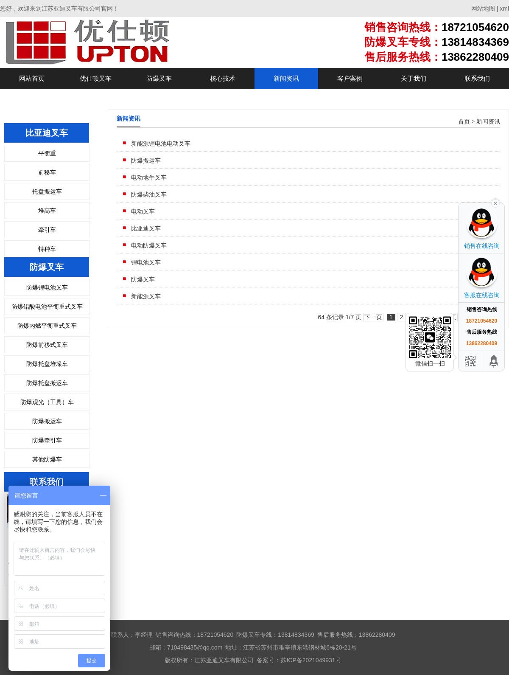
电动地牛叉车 (149, 177)
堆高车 (47, 210)
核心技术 (222, 78)
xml (504, 8)
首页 (464, 121)
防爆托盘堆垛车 (47, 363)
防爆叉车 (159, 78)
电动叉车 (143, 211)
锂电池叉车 (146, 262)
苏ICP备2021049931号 (310, 660)
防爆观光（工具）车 (47, 402)
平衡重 (47, 153)
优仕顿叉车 (96, 78)
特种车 (47, 248)
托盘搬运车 (47, 191)
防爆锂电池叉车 (47, 287)
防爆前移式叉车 (47, 344)
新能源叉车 (146, 296)
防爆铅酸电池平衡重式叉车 (47, 306)
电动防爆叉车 (149, 245)
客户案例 (350, 78)
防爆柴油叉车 (149, 194)
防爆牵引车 (47, 440)
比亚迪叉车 (146, 228)
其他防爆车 (47, 459)
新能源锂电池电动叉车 (160, 143)
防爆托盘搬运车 (47, 383)
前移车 (47, 172)
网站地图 (483, 8)
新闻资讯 (286, 78)
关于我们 (413, 78)
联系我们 (477, 78)
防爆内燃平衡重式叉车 (47, 325)
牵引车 (47, 229)
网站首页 (32, 78)
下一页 (373, 317)
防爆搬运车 (47, 421)
